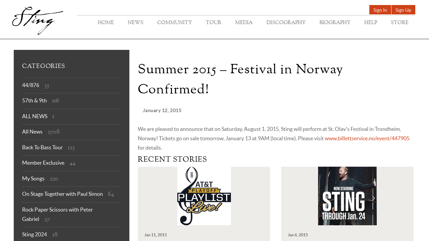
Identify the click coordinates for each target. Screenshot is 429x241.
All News (32, 132)
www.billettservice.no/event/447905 (367, 138)
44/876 (30, 85)
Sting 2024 (34, 234)
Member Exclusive (43, 163)
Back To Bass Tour (42, 147)
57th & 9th (34, 100)
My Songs (33, 178)
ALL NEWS (34, 116)
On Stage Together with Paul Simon (62, 194)
